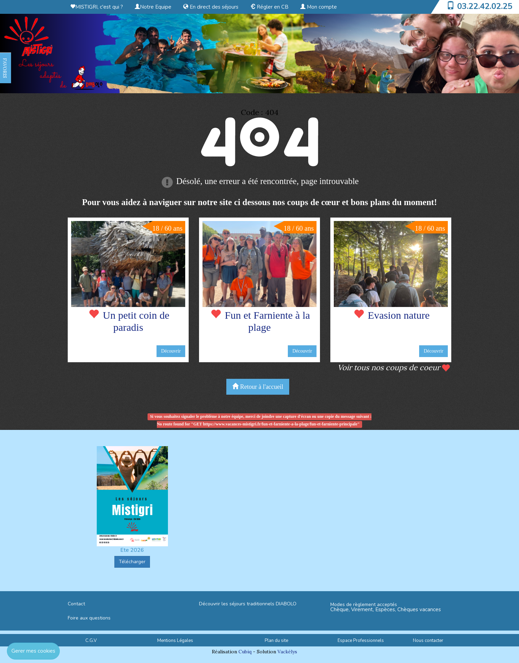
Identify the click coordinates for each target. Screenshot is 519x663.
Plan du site (276, 640)
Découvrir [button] (171, 351)
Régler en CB (269, 6)
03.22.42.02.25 (484, 6)
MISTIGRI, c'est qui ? (96, 6)
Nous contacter (428, 640)
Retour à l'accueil (257, 386)
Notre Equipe (153, 6)
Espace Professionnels (361, 640)
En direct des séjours (210, 6)
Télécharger (132, 561)
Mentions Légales (175, 640)
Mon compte (318, 6)
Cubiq (245, 651)
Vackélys (287, 651)
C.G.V (91, 640)
